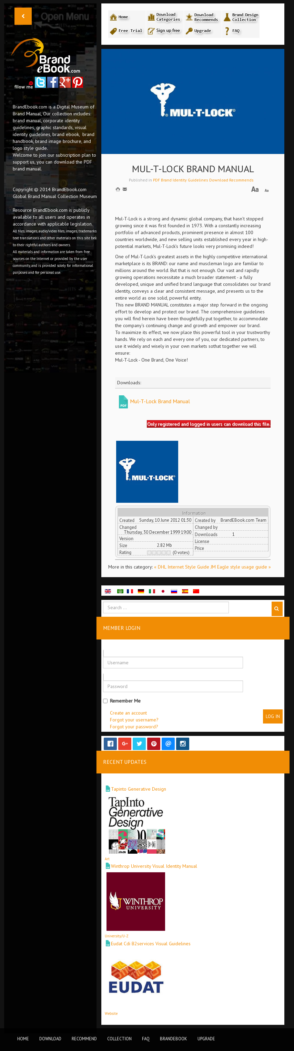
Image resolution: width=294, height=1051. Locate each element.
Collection (119, 1038)
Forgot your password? (134, 727)
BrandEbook (173, 1038)
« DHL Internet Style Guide (182, 567)
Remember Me (122, 701)
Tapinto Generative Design (138, 789)
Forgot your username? (134, 720)
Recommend (84, 1038)
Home (23, 1038)
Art (107, 858)
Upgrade (206, 1038)
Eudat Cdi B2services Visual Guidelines (151, 943)
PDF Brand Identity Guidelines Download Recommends (203, 180)
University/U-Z (117, 936)
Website (111, 1013)
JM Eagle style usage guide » (241, 567)
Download (50, 1038)
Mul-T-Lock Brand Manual (160, 401)
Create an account (128, 713)
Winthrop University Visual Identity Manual (154, 866)
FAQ (146, 1038)
